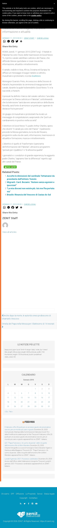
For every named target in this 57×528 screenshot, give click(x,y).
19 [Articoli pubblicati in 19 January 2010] (15, 402)
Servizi (39, 494)
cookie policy (36, 15)
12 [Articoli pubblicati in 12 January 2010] (15, 398)
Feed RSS (30, 422)
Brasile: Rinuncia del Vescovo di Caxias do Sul (29, 194)
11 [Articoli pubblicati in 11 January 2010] (8, 398)
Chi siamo (5, 494)
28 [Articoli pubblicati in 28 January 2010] (28, 406)
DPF (12, 494)
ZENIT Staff (29, 38)
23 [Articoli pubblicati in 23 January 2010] (42, 402)
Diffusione (20, 494)
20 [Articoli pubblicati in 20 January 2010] (22, 402)
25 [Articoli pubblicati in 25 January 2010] (8, 406)
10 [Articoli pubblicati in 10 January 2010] (49, 393)
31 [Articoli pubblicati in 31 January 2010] (49, 406)
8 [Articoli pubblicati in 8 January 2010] (35, 393)
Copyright (23, 498)
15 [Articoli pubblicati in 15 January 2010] (35, 398)
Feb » (11, 412)
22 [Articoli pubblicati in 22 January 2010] (35, 402)
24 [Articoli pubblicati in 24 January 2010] (49, 402)
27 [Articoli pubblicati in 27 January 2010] (22, 406)
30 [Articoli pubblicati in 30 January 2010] (42, 406)
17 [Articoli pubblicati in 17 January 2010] (49, 398)
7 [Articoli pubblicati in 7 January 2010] (28, 393)
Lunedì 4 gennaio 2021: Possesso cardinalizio (21, 459)
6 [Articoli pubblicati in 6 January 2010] (21, 393)
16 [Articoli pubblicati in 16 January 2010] (42, 398)
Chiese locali (43, 38)
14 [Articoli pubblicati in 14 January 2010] (28, 398)
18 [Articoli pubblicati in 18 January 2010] (8, 402)
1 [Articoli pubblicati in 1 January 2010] (35, 389)
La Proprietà (30, 494)
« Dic (6, 412)
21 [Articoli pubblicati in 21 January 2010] (28, 402)
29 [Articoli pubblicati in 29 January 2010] (35, 406)
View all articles (9, 232)
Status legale (49, 494)
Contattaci (33, 498)
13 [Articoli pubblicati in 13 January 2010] (22, 398)
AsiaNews (36, 76)
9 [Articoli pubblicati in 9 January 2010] (42, 393)
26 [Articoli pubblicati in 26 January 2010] (15, 406)
